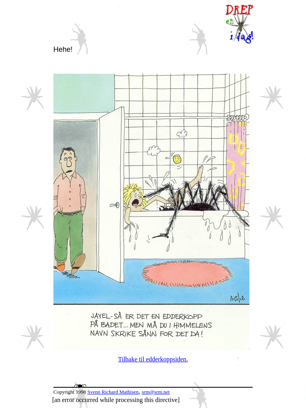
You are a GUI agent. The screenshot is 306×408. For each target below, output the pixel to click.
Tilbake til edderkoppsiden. (153, 359)
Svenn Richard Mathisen (113, 392)
